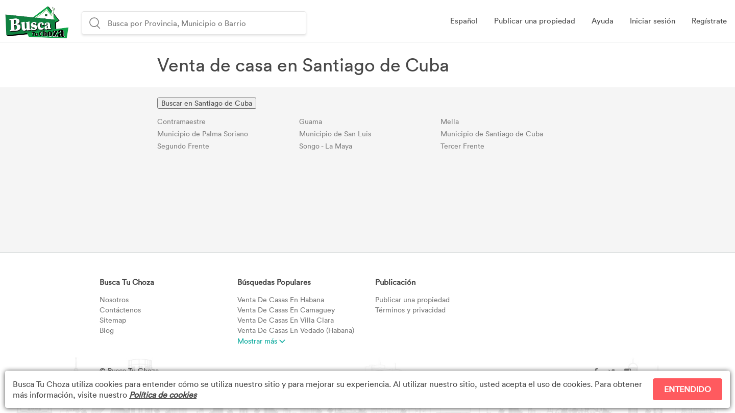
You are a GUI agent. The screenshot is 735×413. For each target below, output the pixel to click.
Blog (107, 330)
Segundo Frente (183, 146)
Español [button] (464, 20)
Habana (280, 299)
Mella (449, 121)
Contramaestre (181, 121)
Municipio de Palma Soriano (202, 133)
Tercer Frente (462, 146)
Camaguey (286, 309)
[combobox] (205, 23)
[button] (652, 21)
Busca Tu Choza (127, 281)
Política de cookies (163, 395)
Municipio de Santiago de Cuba (491, 133)
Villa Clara (285, 320)
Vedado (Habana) (295, 330)
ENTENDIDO (687, 389)
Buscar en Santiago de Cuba (206, 103)
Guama (310, 121)
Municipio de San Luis (335, 133)
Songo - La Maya (325, 146)
